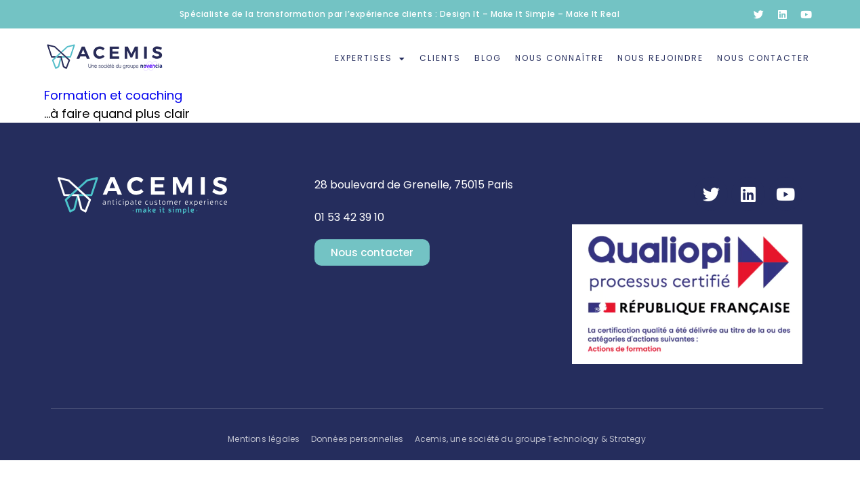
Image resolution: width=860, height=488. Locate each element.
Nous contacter (763, 58)
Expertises (370, 59)
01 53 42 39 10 (349, 217)
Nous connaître (559, 58)
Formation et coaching (113, 95)
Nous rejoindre (660, 58)
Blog (487, 58)
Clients (440, 58)
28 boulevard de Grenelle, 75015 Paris (413, 184)
